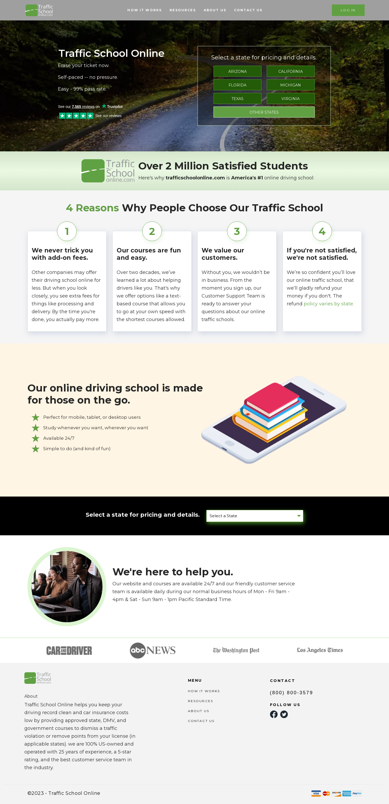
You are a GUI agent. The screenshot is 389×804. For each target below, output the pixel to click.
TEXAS (237, 98)
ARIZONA (237, 71)
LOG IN (348, 10)
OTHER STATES (264, 112)
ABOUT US (215, 10)
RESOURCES (183, 10)
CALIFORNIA (290, 71)
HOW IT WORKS (144, 10)
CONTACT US (248, 10)
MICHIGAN (290, 85)
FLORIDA (237, 85)
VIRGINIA (291, 98)
